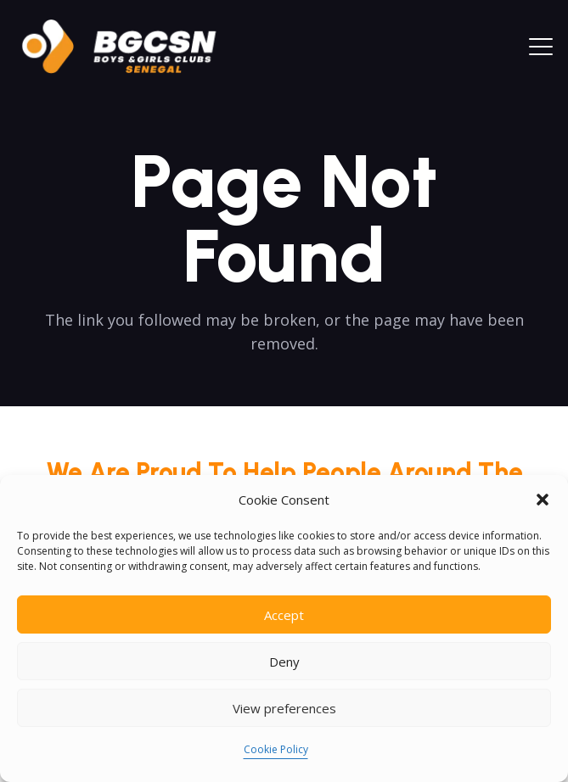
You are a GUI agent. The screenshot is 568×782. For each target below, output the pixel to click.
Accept (284, 614)
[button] (542, 499)
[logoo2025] (130, 46)
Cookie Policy (276, 749)
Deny (284, 661)
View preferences (284, 708)
